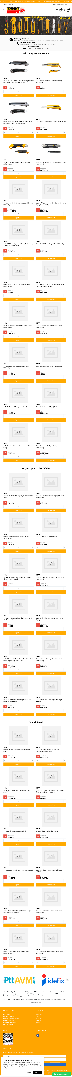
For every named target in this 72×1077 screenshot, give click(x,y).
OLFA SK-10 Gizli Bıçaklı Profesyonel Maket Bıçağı (49, 619)
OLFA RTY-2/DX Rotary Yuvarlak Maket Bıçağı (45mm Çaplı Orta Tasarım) (50, 791)
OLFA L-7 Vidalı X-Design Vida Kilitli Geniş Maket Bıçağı (16, 163)
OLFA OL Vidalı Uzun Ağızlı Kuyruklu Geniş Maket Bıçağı (16, 367)
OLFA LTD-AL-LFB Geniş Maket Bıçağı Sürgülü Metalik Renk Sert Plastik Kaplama (17, 122)
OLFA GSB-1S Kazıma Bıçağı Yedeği (14, 831)
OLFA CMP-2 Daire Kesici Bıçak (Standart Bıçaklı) (16, 791)
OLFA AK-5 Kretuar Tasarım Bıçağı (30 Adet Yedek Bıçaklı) (50, 497)
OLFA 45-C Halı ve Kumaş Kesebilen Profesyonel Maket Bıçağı (47, 750)
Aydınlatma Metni (55, 1062)
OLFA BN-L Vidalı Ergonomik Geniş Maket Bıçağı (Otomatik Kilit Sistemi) (18, 245)
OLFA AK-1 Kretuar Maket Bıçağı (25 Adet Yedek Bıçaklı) (16, 537)
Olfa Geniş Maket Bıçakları (36, 53)
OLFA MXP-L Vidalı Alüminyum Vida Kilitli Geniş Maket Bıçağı (18, 204)
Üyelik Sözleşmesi (8, 1020)
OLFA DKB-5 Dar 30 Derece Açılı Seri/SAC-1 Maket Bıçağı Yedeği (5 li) (17, 700)
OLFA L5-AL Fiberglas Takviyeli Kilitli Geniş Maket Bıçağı (49, 326)
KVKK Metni (6, 1014)
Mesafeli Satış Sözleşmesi (11, 1018)
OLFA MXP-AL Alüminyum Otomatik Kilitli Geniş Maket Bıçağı (51, 163)
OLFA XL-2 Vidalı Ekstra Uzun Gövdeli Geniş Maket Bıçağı (49, 952)
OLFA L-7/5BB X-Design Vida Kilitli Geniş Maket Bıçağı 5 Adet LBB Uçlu (51, 204)
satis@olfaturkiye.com (60, 4)
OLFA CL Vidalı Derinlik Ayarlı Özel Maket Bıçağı (51, 244)
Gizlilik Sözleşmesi (8, 1016)
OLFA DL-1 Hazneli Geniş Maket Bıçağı (15, 407)
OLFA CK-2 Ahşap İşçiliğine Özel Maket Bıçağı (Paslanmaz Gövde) (17, 619)
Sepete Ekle (18, 95)
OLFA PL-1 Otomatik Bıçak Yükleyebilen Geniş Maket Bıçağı (50, 447)
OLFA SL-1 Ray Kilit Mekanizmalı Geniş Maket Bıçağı (17, 447)
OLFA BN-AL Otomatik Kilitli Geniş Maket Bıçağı (51, 121)
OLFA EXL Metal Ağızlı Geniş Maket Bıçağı (49, 366)
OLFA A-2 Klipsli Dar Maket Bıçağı (46, 537)
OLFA (5, 78)
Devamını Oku (36, 1002)
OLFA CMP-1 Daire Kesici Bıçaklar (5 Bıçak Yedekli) (49, 700)
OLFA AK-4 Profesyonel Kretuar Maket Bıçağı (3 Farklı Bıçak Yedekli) (17, 578)
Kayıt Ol (38, 1016)
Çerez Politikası (8, 1024)
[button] (64, 10)
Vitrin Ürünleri (36, 722)
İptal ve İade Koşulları (9, 1022)
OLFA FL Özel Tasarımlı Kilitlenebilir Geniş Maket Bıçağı (49, 81)
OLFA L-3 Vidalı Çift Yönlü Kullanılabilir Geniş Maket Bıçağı (17, 326)
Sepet (38, 1022)
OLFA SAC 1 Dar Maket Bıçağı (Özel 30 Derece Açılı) (18, 497)
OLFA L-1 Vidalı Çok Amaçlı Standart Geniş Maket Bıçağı (16, 285)
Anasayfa (39, 1014)
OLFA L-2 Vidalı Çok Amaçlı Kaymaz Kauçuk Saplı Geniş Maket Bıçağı (50, 285)
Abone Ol (35, 1065)
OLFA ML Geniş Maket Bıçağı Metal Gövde (49, 407)
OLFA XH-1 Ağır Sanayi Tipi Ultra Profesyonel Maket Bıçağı (50, 578)
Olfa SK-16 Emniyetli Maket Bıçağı (47, 831)
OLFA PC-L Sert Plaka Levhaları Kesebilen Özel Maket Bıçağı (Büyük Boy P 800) (18, 660)
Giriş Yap (38, 1018)
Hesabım (39, 1020)
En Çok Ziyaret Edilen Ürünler (36, 468)
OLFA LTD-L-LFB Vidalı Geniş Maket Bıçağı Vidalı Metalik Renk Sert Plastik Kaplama (18, 81)
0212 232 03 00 (8, 4)
